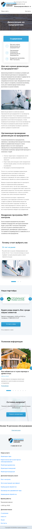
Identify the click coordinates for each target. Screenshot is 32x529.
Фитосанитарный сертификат (10, 483)
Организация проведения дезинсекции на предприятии (15, 53)
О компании (4, 513)
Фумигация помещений (8, 468)
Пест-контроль (6, 479)
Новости (3, 516)
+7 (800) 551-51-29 (19, 4)
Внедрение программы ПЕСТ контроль (17, 58)
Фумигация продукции (8, 471)
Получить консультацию (16, 414)
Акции (3, 520)
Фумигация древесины (8, 465)
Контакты (28, 11)
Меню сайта (4, 11)
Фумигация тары (6, 456)
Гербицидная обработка (8, 487)
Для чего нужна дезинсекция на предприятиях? (15, 46)
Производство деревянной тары (11, 490)
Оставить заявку (11, 324)
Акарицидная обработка (9, 494)
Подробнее (5, 386)
